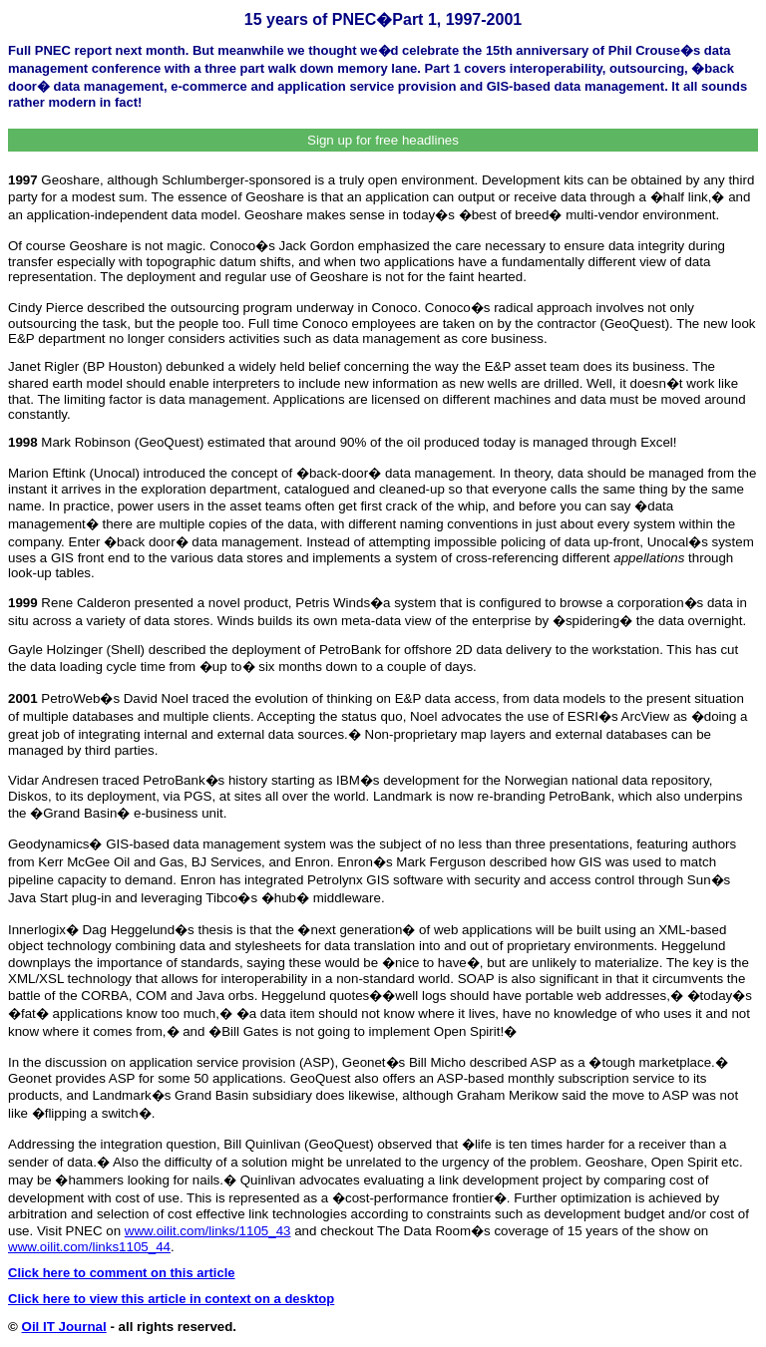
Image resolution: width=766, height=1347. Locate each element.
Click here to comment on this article (121, 1272)
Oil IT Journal (64, 1326)
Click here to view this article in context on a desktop (171, 1298)
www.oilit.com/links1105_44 (89, 1246)
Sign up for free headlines (383, 140)
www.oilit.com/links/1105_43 (208, 1230)
